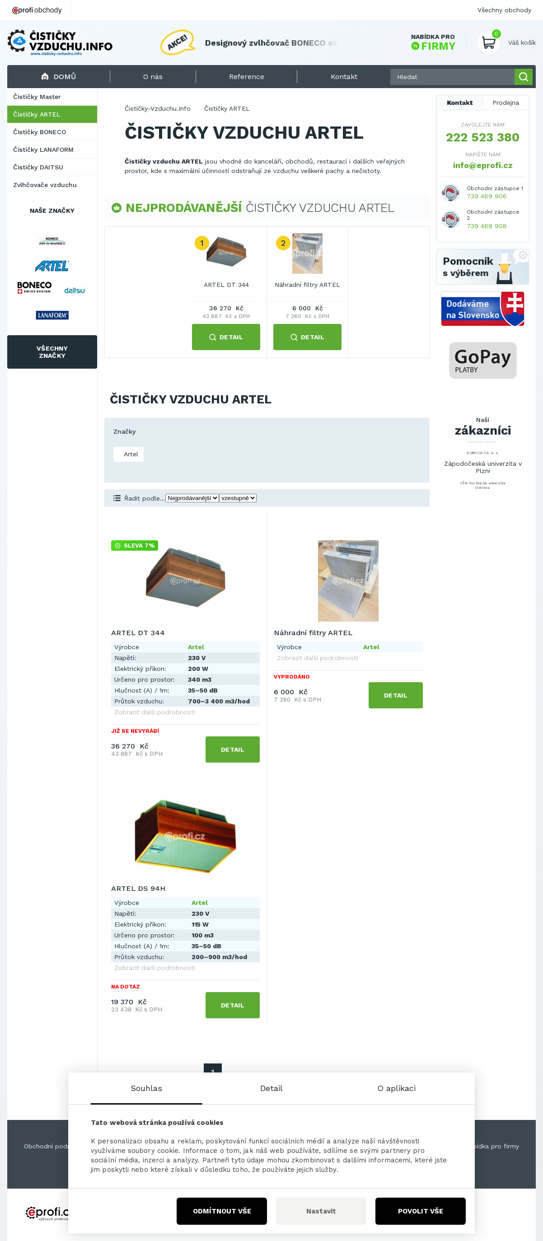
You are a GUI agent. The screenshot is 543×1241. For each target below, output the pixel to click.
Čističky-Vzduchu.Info (158, 108)
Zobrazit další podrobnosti (154, 712)
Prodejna (505, 102)
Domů (58, 76)
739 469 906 (487, 196)
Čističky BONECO (39, 132)
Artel (130, 454)
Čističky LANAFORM (43, 149)
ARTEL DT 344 (226, 284)
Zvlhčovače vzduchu (45, 184)
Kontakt (460, 102)
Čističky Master (37, 96)
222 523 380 (483, 137)
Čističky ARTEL (36, 114)
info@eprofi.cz (483, 165)
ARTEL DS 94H (138, 888)
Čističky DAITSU (38, 167)
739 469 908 (487, 225)
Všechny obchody (504, 10)
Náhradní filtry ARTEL (307, 284)
